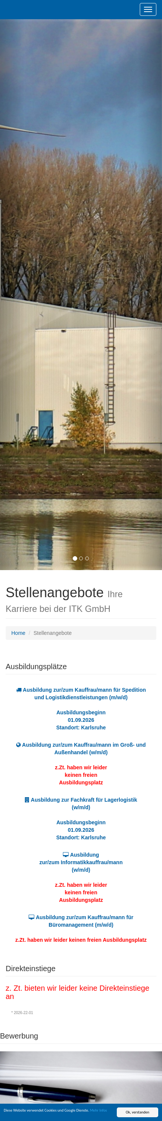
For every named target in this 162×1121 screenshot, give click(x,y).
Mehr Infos (98, 1110)
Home (18, 633)
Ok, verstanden (137, 1112)
